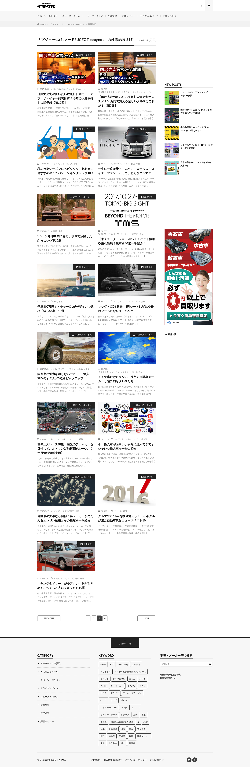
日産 (77, 578)
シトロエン (111, 92)
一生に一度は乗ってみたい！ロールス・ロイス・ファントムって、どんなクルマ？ (126, 171)
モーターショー (123, 234)
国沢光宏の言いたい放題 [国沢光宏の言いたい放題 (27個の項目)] (122, 721)
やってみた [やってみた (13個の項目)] (123, 664)
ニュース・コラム (71, 15)
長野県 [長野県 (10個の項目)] (132, 743)
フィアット (63, 369)
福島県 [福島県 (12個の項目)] (112, 736)
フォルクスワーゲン (126, 92)
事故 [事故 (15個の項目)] (143, 714)
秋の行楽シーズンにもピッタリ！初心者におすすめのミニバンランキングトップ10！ (65, 171)
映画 (55, 231)
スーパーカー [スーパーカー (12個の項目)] (117, 686)
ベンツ (148, 92)
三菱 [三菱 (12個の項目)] (135, 714)
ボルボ (81, 369)
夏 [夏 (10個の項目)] (138, 721)
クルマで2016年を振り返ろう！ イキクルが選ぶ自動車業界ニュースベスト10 (126, 518)
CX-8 (116, 301)
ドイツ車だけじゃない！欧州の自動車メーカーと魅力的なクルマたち (126, 379)
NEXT (146, 618)
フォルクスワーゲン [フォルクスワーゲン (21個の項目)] (132, 693)
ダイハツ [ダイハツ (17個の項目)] (131, 686)
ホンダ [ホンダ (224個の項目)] (114, 700)
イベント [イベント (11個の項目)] (104, 678)
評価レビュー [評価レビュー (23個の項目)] (143, 736)
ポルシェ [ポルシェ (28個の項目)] (125, 700)
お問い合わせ (169, 15)
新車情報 (112, 15)
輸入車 (144, 439)
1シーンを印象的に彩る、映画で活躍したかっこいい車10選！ (64, 238)
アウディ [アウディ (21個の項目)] (136, 664)
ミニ (87, 369)
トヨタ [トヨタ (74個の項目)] (103, 693)
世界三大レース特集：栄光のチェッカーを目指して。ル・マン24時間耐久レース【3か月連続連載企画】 (65, 448)
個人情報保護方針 (112, 759)
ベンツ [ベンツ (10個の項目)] (103, 700)
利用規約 (96, 759)
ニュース (118, 511)
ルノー (142, 372)
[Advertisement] (189, 57)
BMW (103, 92)
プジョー (140, 92)
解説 (133, 164)
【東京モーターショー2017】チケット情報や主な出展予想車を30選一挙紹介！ (126, 241)
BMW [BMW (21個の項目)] (103, 664)
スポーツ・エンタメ (47, 15)
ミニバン (57, 164)
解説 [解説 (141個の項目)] (131, 736)
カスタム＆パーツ (149, 15)
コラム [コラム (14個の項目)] (132, 678)
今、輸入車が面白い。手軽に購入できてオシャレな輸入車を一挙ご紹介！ (126, 446)
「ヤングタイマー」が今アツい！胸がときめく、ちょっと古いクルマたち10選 (65, 586)
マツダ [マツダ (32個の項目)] (124, 707)
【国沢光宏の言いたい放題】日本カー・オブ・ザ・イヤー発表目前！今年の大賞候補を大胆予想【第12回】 (65, 98)
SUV (121, 301)
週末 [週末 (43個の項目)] (123, 743)
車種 (75, 164)
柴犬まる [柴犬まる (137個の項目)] (141, 729)
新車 (143, 301)
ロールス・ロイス (121, 164)
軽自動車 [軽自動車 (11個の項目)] (113, 743)
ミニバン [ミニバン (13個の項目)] (135, 707)
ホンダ (63, 578)
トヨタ (56, 578)
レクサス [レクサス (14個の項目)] (125, 714)
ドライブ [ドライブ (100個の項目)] (115, 693)
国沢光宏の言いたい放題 (63, 89)
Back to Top (125, 643)
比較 (55, 301)
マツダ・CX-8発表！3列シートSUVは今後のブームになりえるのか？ (126, 309)
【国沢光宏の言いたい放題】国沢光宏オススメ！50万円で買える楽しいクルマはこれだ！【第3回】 (126, 101)
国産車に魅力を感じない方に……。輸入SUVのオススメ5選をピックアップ (63, 376)
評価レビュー (128, 15)
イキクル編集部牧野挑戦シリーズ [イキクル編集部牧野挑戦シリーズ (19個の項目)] (130, 671)
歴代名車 (44, 713)
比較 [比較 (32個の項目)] (102, 736)
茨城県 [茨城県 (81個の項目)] (122, 736)
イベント (112, 234)
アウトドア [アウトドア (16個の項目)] (105, 671)
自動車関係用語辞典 (170, 674)
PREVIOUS (49, 618)
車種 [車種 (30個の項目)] (102, 743)
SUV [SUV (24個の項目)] (112, 664)
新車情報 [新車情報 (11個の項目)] (113, 729)
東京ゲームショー (139, 234)
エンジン (57, 511)
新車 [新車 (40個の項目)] (102, 729)
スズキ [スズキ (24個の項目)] (142, 678)
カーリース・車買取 (50, 663)
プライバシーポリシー (136, 759)
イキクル (61, 760)
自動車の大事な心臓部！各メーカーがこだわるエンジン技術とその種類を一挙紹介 (65, 518)
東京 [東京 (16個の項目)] (131, 729)
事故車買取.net (168, 678)
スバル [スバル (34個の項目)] (103, 686)
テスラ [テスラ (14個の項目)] (142, 686)
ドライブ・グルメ (94, 15)
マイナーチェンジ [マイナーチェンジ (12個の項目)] (108, 707)
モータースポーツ (61, 439)
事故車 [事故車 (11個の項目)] (103, 721)
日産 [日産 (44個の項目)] (123, 729)
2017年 (104, 234)
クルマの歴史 (68, 511)
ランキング (67, 164)
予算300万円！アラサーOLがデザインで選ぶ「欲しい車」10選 (65, 309)
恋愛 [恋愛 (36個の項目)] (145, 721)
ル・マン (74, 439)
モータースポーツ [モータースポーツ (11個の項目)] (108, 714)
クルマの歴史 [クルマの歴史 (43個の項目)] (119, 678)
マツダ (128, 301)
